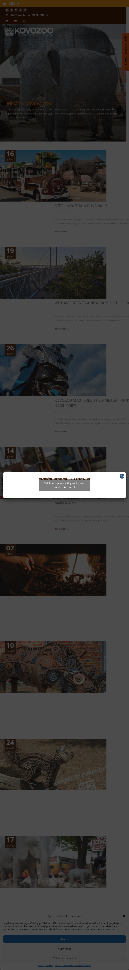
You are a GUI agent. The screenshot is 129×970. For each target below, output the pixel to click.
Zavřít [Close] (122, 476)
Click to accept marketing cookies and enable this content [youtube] (64, 485)
